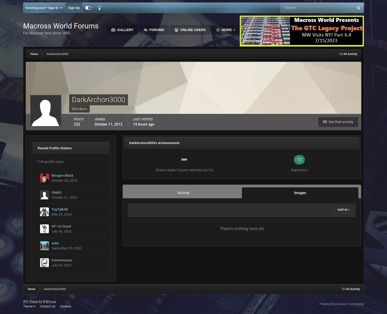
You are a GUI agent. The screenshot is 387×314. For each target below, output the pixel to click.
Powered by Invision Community (341, 304)
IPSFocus (49, 302)
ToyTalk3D (59, 209)
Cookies (65, 306)
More (227, 30)
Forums (156, 30)
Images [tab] (300, 193)
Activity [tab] (184, 193)
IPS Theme (30, 302)
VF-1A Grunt (61, 226)
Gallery (124, 30)
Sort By (344, 209)
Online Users (192, 30)
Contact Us (47, 306)
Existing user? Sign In (44, 8)
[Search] (301, 8)
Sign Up (74, 8)
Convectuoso (61, 260)
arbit (55, 243)
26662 (56, 192)
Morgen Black (62, 175)
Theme (29, 306)
